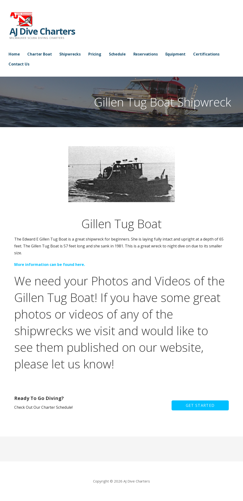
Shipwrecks (69, 54)
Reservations (145, 54)
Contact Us (19, 64)
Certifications (206, 54)
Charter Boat (39, 54)
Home (14, 54)
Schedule (117, 54)
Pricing (94, 54)
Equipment (175, 54)
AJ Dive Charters (42, 31)
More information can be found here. (49, 264)
